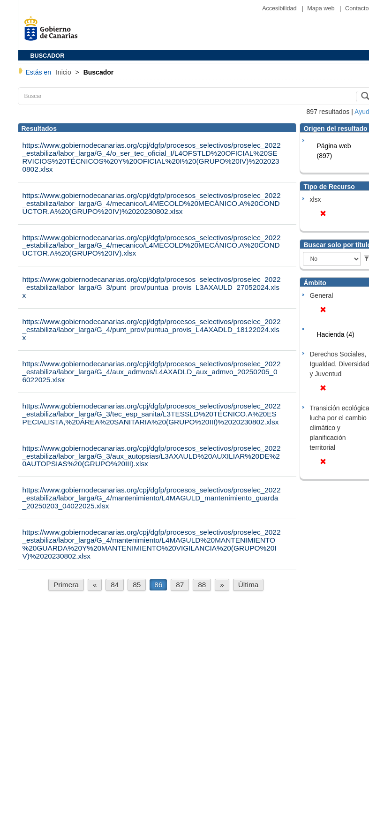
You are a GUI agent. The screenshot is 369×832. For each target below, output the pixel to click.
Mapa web (321, 8)
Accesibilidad (280, 8)
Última (248, 585)
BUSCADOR (47, 56)
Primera (66, 585)
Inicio (64, 72)
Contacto (357, 8)
